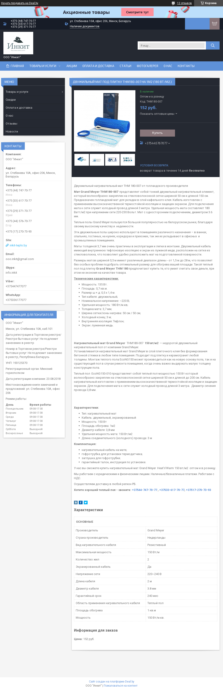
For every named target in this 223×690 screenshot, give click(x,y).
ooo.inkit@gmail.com (20, 259)
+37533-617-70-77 (171, 490)
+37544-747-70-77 (145, 490)
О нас (168, 66)
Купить (157, 133)
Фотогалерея (147, 66)
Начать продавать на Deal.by (19, 3)
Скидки (11, 99)
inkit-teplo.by (18, 245)
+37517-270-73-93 (198, 490)
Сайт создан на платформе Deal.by (111, 681)
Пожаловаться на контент (120, 685)
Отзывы (11, 123)
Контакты (186, 66)
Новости (12, 131)
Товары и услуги (42, 66)
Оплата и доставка (98, 66)
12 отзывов (184, 3)
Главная (17, 66)
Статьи (125, 66)
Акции (71, 66)
